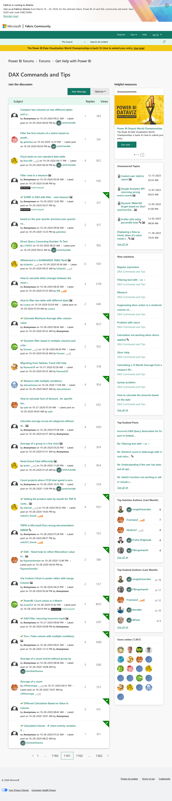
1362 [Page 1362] (99, 756)
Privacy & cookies (129, 778)
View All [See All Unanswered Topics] (122, 244)
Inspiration (73, 26)
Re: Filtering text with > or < (133, 443)
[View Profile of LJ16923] (28, 245)
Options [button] (99, 91)
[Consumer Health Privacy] (44, 790)
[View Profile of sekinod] (28, 507)
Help (144, 34)
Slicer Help (123, 352)
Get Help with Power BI (73, 60)
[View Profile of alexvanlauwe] (31, 385)
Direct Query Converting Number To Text (44, 241)
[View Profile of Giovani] (28, 349)
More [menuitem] (128, 26)
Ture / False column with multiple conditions (49, 636)
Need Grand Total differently (37, 461)
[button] (79, 91)
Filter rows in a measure (34, 175)
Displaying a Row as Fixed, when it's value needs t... (129, 235)
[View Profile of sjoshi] (27, 465)
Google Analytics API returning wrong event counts (131, 192)
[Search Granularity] (74, 42)
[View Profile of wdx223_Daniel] (28, 515)
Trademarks (164, 778)
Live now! (139, 48)
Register (121, 34)
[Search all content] (128, 42)
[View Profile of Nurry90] (28, 160)
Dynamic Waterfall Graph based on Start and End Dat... (131, 206)
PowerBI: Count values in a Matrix (43, 600)
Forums (58, 26)
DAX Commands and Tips (131, 271)
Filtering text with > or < (131, 279)
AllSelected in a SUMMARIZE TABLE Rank (44, 260)
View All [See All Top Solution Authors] (122, 557)
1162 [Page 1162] (79, 756)
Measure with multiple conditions (43, 381)
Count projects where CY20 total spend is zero (46, 480)
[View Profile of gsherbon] (28, 141)
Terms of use (148, 778)
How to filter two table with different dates (44, 300)
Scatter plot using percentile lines (131, 220)
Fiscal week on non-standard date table (42, 156)
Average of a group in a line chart (40, 443)
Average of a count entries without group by (45, 658)
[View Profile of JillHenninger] (30, 685)
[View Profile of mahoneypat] (37, 187)
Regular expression (128, 267)
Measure (122, 292)
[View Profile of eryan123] (28, 604)
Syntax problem (126, 382)
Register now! (10, 16)
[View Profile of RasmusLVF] (29, 367)
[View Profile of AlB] (58, 290)
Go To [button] (156, 34)
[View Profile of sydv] (26, 407)
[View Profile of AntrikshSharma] (34, 671)
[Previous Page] (31, 755)
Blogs (116, 26)
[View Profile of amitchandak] (69, 122)
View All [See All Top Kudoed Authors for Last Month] (122, 627)
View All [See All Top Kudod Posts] (122, 488)
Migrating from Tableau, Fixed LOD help (43, 363)
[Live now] (126, 145)
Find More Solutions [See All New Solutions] (122, 410)
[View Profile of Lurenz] (27, 304)
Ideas (86, 26)
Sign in (134, 34)
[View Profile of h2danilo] (28, 264)
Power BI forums (21, 60)
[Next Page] (107, 755)
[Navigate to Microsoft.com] (12, 26)
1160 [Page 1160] (55, 756)
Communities (101, 26)
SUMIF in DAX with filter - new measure (47, 197)
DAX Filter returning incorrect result (45, 618)
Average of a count (31, 681)
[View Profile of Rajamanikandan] (32, 560)
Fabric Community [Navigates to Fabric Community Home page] (38, 26)
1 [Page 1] (38, 756)
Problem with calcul (128, 322)
